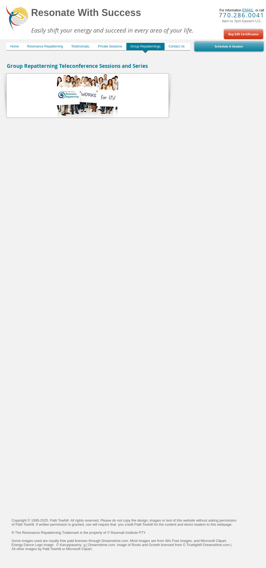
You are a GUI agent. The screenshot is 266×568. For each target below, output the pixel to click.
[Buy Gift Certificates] (243, 34)
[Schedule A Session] (229, 46)
